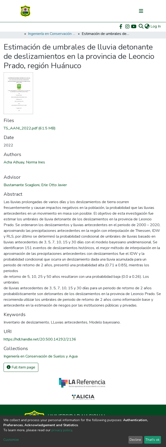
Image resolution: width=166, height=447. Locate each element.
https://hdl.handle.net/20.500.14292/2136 (40, 339)
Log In (155, 26)
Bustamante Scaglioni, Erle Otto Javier (35, 185)
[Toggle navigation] (141, 11)
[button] (147, 26)
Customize (11, 439)
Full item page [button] (21, 367)
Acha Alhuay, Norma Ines (24, 162)
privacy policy (62, 430)
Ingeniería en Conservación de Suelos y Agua (52, 33)
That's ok (152, 439)
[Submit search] (141, 26)
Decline (135, 439)
